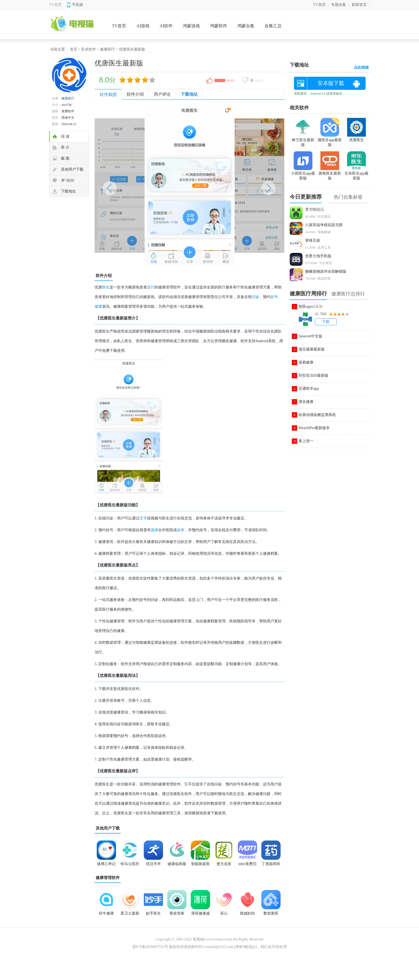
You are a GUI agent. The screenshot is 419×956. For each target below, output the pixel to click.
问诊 (255, 297)
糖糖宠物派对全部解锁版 (325, 271)
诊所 (180, 530)
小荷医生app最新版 (303, 173)
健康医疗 (107, 49)
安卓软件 (88, 49)
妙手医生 (153, 913)
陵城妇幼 (247, 913)
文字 (143, 518)
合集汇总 (273, 26)
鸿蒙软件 (218, 26)
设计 (150, 287)
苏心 (224, 913)
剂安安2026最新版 (313, 375)
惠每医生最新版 (330, 173)
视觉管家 (176, 913)
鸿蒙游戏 (191, 26)
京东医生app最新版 (356, 173)
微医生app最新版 (330, 140)
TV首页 (55, 5)
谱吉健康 (305, 402)
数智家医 (270, 913)
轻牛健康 (106, 913)
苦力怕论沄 (314, 209)
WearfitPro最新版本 (314, 428)
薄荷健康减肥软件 (200, 915)
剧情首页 (359, 5)
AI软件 (166, 26)
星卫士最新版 (130, 915)
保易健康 (305, 362)
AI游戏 (142, 26)
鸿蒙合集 (245, 26)
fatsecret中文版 (310, 336)
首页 (73, 49)
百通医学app (308, 389)
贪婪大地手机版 (318, 256)
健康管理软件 (108, 878)
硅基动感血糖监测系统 (317, 415)
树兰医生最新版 (303, 140)
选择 (154, 530)
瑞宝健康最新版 (311, 349)
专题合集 (338, 5)
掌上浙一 (305, 441)
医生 (106, 287)
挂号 (274, 297)
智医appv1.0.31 (310, 306)
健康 (98, 306)
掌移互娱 (312, 240)
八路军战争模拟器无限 (324, 225)
